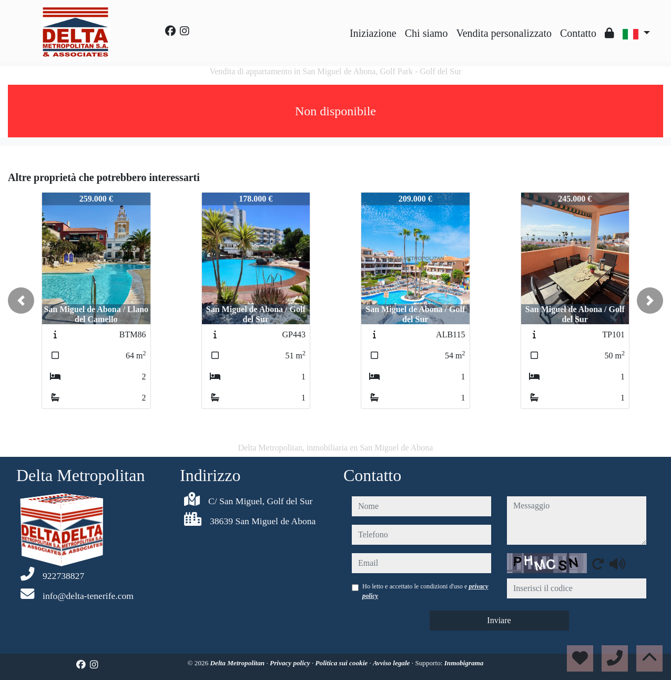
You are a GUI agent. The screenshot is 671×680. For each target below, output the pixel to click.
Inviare (499, 620)
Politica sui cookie (343, 663)
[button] (21, 300)
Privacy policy (291, 663)
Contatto (578, 33)
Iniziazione (373, 33)
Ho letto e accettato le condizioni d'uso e (425, 591)
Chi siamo (426, 33)
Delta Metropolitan (238, 663)
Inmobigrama (464, 663)
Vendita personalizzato (504, 33)
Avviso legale (392, 663)
